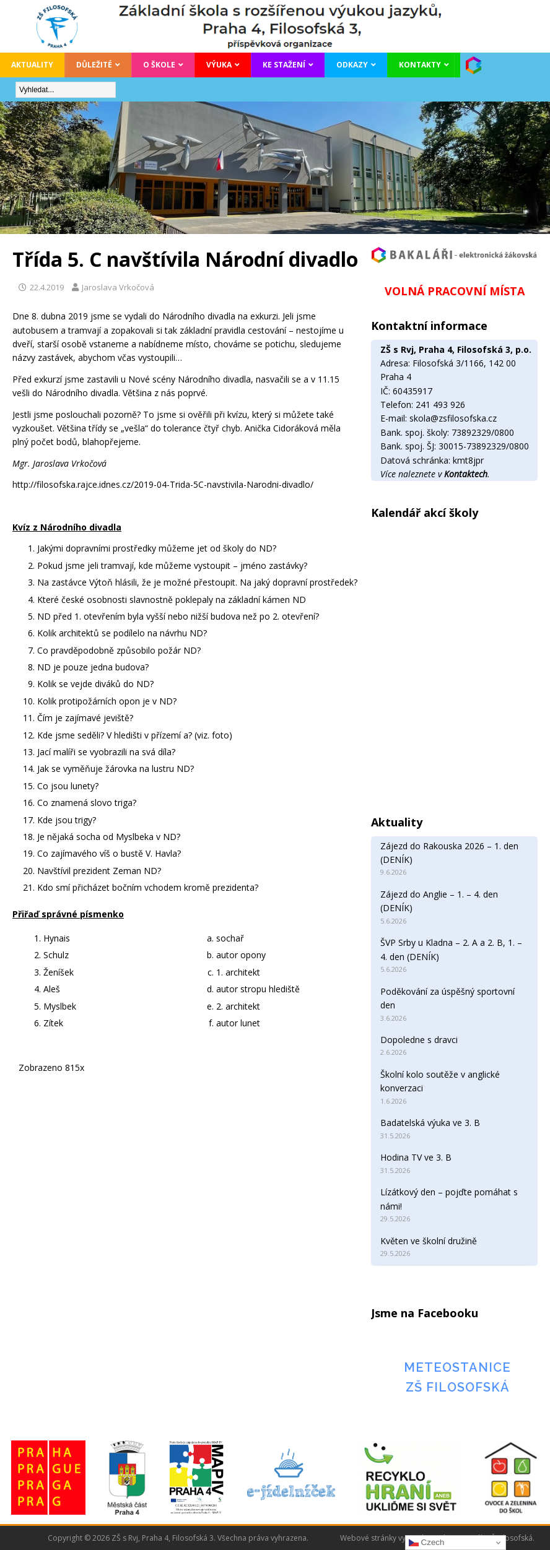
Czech (426, 1543)
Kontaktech (465, 474)
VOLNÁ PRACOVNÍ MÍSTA (455, 291)
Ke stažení (284, 64)
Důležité (94, 64)
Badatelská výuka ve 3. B (430, 1122)
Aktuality (32, 64)
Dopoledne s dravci (419, 1040)
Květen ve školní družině (428, 1241)
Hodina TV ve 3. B (416, 1157)
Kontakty (420, 64)
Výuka (219, 64)
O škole (159, 64)
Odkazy (352, 64)
